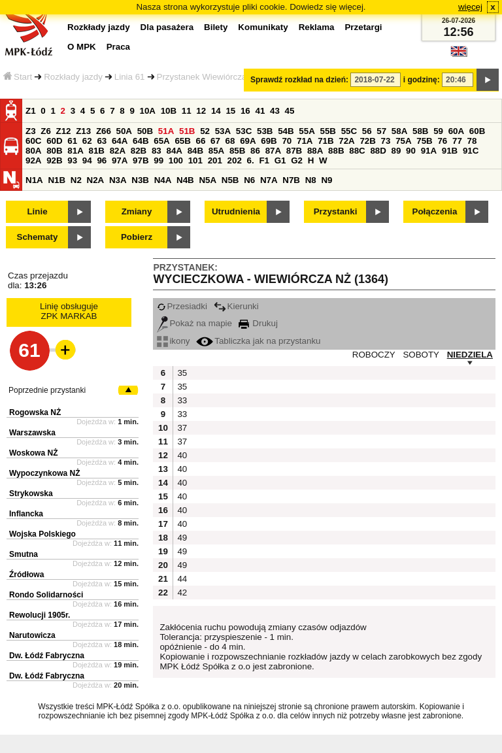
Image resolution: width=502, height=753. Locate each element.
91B (450, 151)
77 (457, 141)
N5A (207, 180)
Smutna (23, 554)
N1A (34, 180)
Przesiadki (182, 306)
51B (187, 131)
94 (87, 160)
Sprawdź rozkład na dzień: (299, 79)
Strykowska (31, 493)
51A (166, 131)
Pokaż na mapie (194, 323)
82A (118, 151)
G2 (297, 160)
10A (148, 111)
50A (124, 131)
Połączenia (435, 211)
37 (182, 428)
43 (275, 111)
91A (429, 151)
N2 (76, 180)
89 (396, 151)
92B (54, 160)
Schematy (37, 237)
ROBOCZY (373, 355)
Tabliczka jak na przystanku (258, 341)
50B (145, 131)
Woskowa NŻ (33, 453)
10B (168, 111)
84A (174, 151)
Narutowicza (32, 635)
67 (215, 141)
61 (72, 141)
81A (75, 151)
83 (156, 151)
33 (182, 400)
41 (260, 111)
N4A (163, 180)
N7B (291, 180)
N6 (249, 180)
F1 (264, 160)
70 (287, 141)
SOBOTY (421, 355)
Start (17, 77)
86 (255, 151)
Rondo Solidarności (46, 594)
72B (367, 141)
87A (273, 151)
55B (327, 131)
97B (140, 160)
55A (306, 131)
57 (381, 131)
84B (195, 151)
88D (378, 151)
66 (201, 141)
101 (195, 160)
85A (216, 151)
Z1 (30, 111)
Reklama (317, 27)
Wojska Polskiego (42, 534)
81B (96, 151)
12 (201, 111)
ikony (173, 341)
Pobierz (136, 237)
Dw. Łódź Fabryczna (46, 655)
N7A (269, 180)
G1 (280, 160)
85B (237, 151)
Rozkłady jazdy (73, 77)
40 (182, 455)
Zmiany (137, 211)
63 (102, 141)
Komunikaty (263, 27)
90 (411, 151)
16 (245, 111)
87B (294, 151)
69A (248, 141)
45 (290, 111)
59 (438, 131)
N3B (140, 180)
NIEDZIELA (470, 355)
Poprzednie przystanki (47, 390)
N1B (56, 180)
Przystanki (336, 211)
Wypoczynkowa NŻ (44, 473)
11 (187, 111)
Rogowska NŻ (35, 412)
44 (182, 579)
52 (205, 131)
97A (119, 160)
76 (442, 141)
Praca (118, 47)
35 (182, 373)
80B (54, 151)
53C (244, 131)
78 (472, 141)
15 (230, 111)
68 (230, 141)
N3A (118, 180)
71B (325, 141)
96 (102, 160)
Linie (37, 211)
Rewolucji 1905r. (39, 615)
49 (182, 538)
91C (470, 151)
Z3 (30, 131)
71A (304, 141)
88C (357, 151)
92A (33, 160)
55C (349, 131)
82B (138, 151)
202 (234, 160)
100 (176, 160)
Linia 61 (129, 77)
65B (182, 141)
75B (424, 141)
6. (250, 160)
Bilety (215, 27)
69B (268, 141)
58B (420, 131)
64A (119, 141)
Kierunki (236, 306)
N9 (326, 180)
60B (477, 131)
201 (215, 160)
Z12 (63, 131)
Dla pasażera (167, 27)
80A (33, 151)
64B (140, 141)
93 (72, 160)
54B (285, 131)
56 (367, 131)
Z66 (103, 131)
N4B (185, 180)
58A (399, 131)
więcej (470, 7)
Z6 (46, 131)
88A (315, 151)
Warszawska (32, 432)
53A (223, 131)
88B (336, 151)
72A (346, 141)
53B (265, 131)
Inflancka (26, 513)
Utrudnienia (236, 211)
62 (87, 141)
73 (386, 141)
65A (161, 141)
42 (182, 592)
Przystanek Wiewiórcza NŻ (209, 77)
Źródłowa (26, 574)
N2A (96, 180)
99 (158, 160)
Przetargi (363, 27)
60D (54, 141)
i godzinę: (421, 79)
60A (456, 131)
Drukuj (258, 323)
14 (216, 111)
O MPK (81, 47)
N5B (230, 180)
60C (33, 141)
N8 (310, 180)
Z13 (83, 131)
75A (403, 141)
